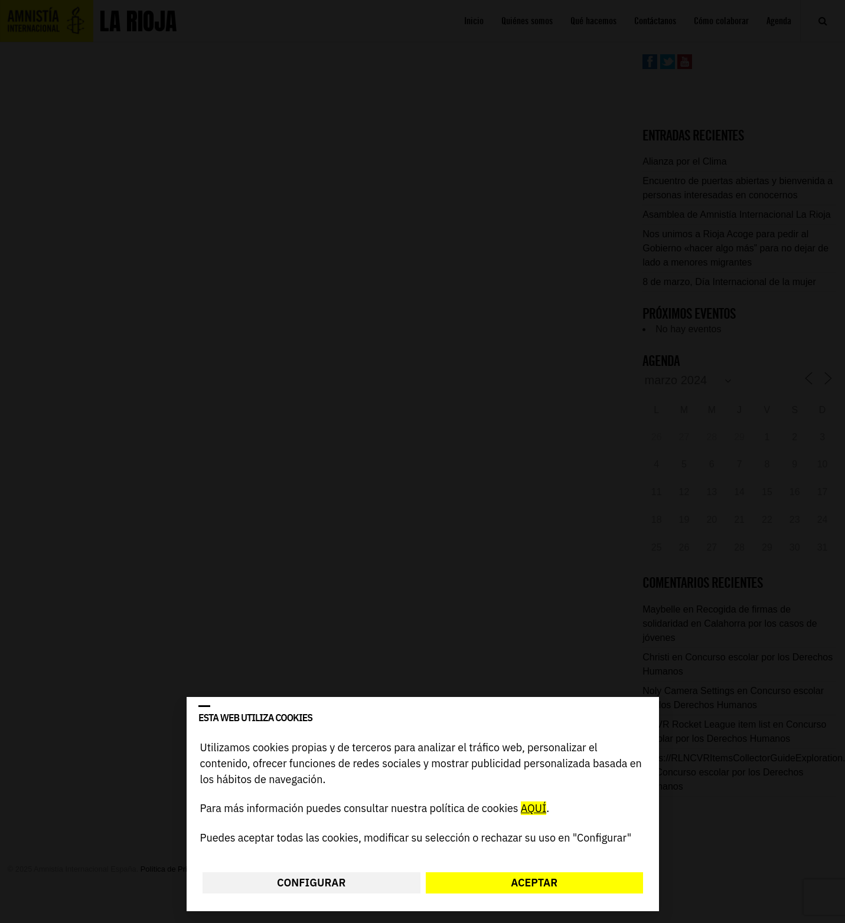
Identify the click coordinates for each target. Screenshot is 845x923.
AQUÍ (533, 809)
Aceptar (534, 882)
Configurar (311, 882)
